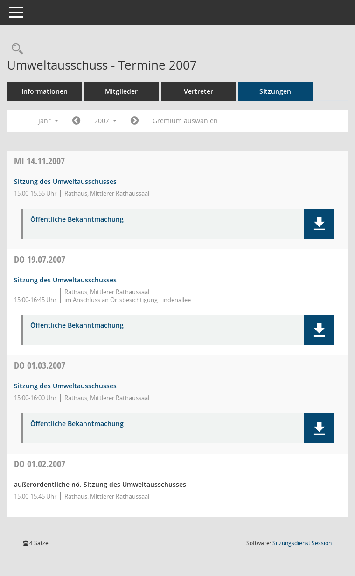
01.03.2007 (39, 365)
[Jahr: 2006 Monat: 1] (76, 120)
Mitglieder (121, 91)
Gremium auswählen (185, 120)
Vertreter (198, 91)
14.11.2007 (39, 161)
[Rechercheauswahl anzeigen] (15, 49)
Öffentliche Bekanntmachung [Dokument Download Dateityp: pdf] (77, 220)
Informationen (44, 91)
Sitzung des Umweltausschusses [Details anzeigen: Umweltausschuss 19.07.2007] (65, 279)
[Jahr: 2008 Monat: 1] (135, 120)
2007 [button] (105, 120)
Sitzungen (275, 91)
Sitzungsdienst (302, 543)
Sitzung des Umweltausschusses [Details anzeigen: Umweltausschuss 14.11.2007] (65, 181)
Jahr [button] (48, 120)
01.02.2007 (39, 463)
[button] (319, 224)
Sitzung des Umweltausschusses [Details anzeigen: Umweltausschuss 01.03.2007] (65, 385)
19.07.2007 (39, 259)
